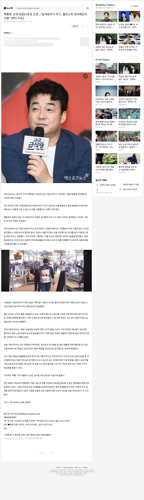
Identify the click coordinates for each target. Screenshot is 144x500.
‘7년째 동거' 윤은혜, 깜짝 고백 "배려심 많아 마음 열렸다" (28, 435)
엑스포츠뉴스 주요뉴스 (105, 5)
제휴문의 (85, 468)
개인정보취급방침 (68, 468)
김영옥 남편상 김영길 (108, 185)
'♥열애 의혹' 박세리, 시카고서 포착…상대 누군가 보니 (30, 424)
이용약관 (58, 468)
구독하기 (135, 6)
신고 (31, 21)
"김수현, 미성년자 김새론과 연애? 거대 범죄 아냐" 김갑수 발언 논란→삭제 (38, 421)
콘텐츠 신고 (78, 468)
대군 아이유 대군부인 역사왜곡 (131, 189)
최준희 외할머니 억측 (131, 184)
